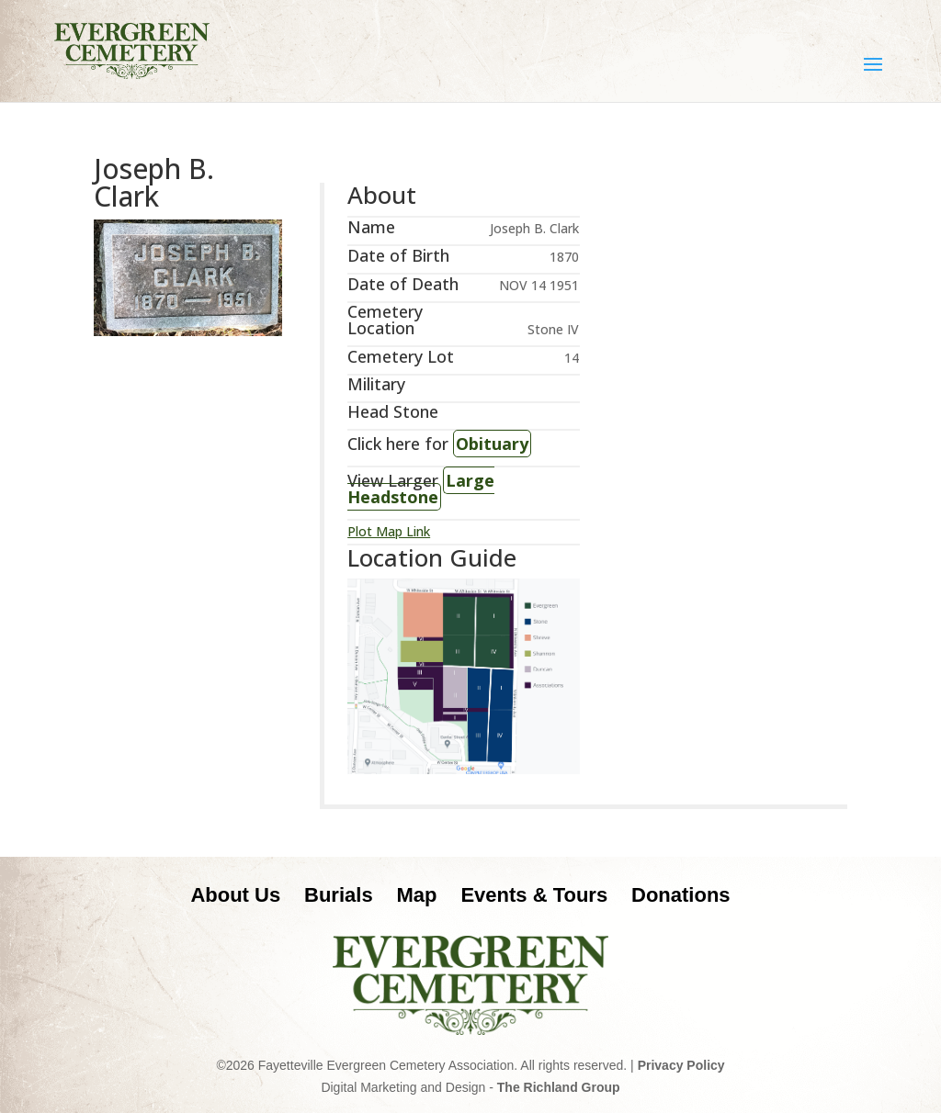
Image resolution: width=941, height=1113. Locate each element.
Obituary (492, 444)
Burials (338, 894)
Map (417, 894)
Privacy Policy (681, 1065)
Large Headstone (420, 488)
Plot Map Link (388, 531)
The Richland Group (558, 1087)
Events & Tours (533, 894)
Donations (681, 894)
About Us (235, 894)
